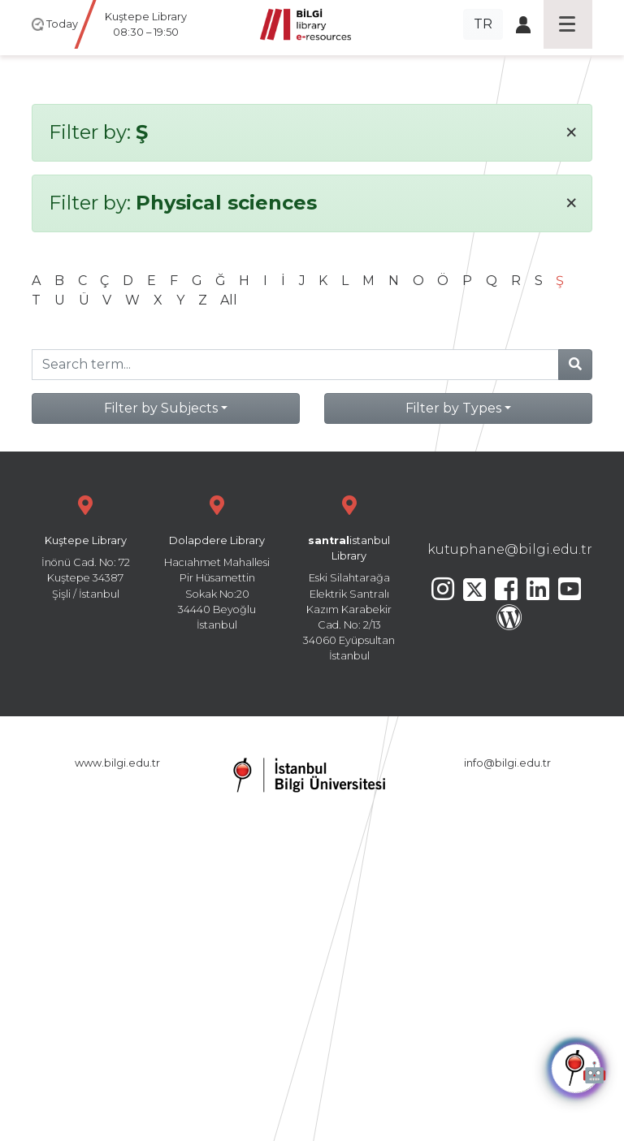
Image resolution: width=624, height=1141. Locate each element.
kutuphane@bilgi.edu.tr (509, 549)
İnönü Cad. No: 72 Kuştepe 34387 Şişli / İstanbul (85, 545)
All (228, 300)
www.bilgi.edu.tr (117, 763)
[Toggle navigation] (568, 24)
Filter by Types (453, 408)
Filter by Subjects (161, 408)
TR (483, 24)
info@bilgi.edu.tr (507, 763)
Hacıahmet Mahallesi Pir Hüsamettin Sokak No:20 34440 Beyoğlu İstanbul (217, 561)
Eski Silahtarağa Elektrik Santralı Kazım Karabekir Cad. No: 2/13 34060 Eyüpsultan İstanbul (349, 576)
